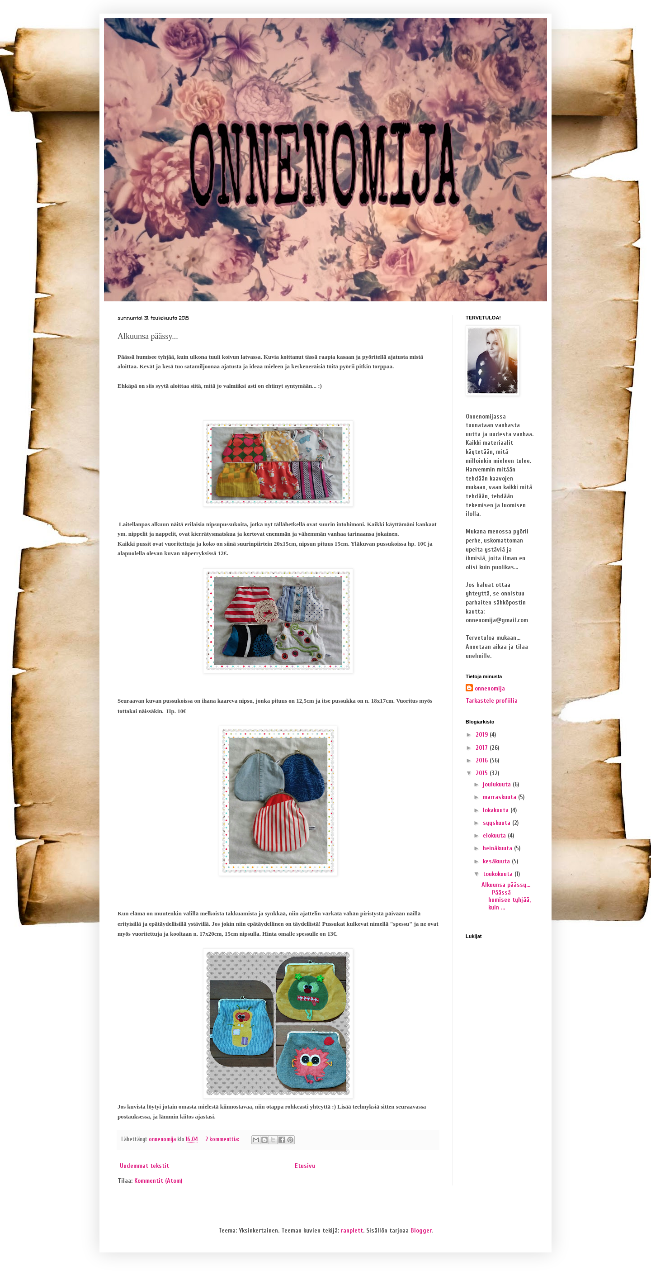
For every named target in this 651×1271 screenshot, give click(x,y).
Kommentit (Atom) (158, 1181)
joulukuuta (498, 784)
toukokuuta (498, 874)
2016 (483, 760)
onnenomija (490, 688)
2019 (483, 734)
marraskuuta (500, 797)
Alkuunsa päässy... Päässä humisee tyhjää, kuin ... (506, 896)
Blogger (420, 1230)
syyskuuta (497, 823)
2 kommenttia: (223, 1139)
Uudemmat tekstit (144, 1166)
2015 (483, 773)
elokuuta (495, 835)
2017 (483, 748)
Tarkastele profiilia (492, 701)
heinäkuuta (498, 848)
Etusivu (305, 1166)
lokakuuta (496, 810)
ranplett (352, 1230)
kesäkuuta (497, 861)
